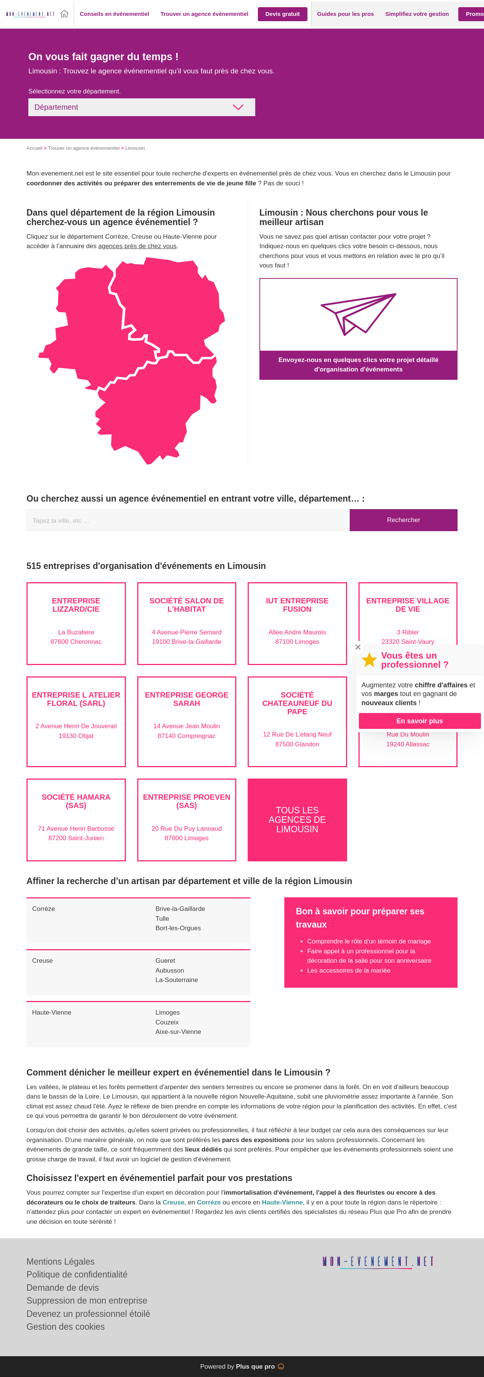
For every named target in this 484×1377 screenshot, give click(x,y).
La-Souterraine (176, 980)
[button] (114, 14)
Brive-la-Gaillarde (180, 908)
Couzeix (166, 1022)
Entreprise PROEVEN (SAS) (186, 801)
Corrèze (43, 908)
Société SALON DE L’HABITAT (186, 605)
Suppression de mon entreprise (86, 1301)
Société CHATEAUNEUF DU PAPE (297, 703)
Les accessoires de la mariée (348, 970)
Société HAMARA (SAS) (76, 801)
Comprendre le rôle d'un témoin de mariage (369, 941)
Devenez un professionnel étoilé (88, 1314)
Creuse (42, 960)
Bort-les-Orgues (178, 928)
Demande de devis (62, 1288)
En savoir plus (419, 720)
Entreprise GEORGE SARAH (186, 699)
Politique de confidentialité (76, 1274)
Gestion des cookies (65, 1327)
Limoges (167, 1012)
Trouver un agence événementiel (84, 148)
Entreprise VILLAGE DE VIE (408, 605)
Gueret (165, 960)
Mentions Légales (60, 1262)
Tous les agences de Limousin (297, 820)
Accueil (34, 148)
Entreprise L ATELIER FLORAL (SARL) (76, 699)
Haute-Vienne (51, 1012)
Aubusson (169, 970)
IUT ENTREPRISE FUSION (297, 605)
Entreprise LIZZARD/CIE (76, 605)
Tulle (162, 918)
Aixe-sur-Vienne (178, 1031)
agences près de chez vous (137, 246)
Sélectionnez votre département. (74, 91)
